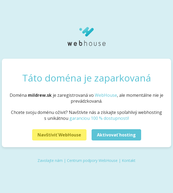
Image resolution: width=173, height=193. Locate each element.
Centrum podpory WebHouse (92, 160)
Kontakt (129, 160)
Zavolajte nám (50, 160)
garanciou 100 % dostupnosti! (99, 118)
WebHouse (106, 95)
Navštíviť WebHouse (59, 135)
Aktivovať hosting (116, 135)
